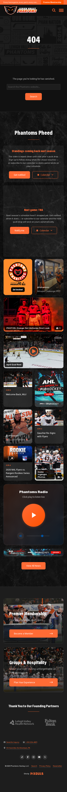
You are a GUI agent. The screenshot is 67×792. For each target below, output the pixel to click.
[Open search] (54, 10)
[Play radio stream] (33, 515)
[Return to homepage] (20, 10)
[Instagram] (33, 757)
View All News (33, 565)
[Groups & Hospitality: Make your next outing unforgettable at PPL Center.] (33, 670)
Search (34, 766)
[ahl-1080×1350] (49, 389)
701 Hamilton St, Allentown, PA (18, 748)
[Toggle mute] (20, 535)
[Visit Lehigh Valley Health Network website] (23, 722)
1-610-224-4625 (31, 742)
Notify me (19, 230)
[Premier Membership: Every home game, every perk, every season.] (33, 621)
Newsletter (57, 766)
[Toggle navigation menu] (61, 10)
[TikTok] (22, 757)
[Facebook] (28, 757)
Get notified (19, 174)
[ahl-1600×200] (33, 552)
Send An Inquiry (12, 742)
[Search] (33, 87)
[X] (45, 757)
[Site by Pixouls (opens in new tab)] (37, 773)
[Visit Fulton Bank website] (52, 722)
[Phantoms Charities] (18, 277)
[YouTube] (39, 757)
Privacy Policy (45, 766)
